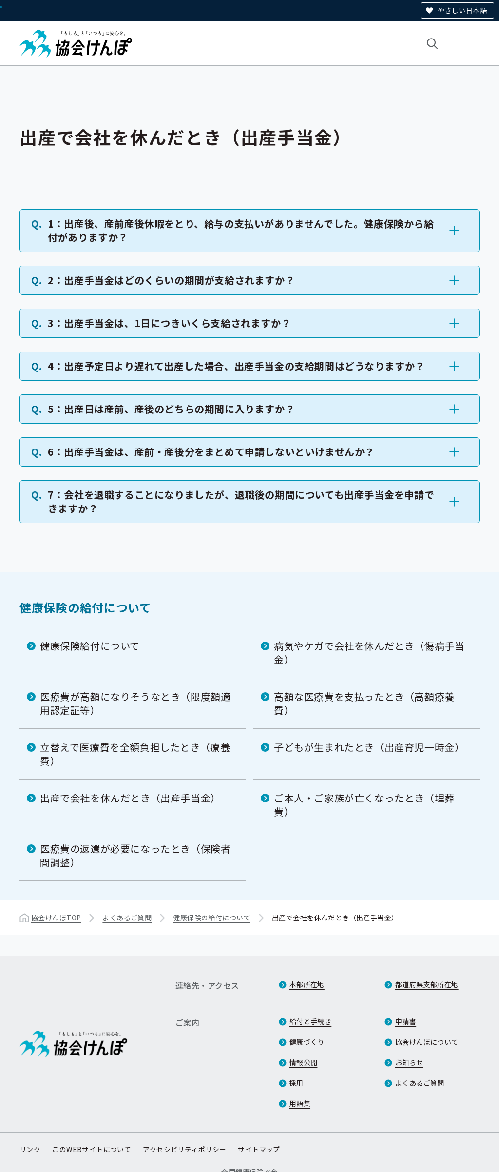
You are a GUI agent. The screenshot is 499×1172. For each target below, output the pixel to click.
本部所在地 (307, 984)
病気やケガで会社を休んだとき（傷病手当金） (369, 652)
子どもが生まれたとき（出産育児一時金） (369, 747)
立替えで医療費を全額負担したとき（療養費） (135, 754)
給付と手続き (310, 1021)
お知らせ (409, 1062)
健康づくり (307, 1042)
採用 (296, 1083)
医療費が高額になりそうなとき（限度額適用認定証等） (135, 703)
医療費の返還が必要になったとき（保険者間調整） (135, 855)
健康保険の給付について (85, 607)
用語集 (299, 1103)
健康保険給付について (90, 646)
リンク (29, 1149)
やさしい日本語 (462, 10)
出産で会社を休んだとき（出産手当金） (130, 798)
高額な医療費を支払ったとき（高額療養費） (364, 703)
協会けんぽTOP (56, 917)
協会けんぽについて (427, 1042)
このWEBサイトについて (91, 1149)
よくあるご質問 (127, 917)
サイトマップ (259, 1149)
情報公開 (303, 1062)
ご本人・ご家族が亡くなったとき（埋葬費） (364, 805)
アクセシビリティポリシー (184, 1149)
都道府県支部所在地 (427, 984)
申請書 (405, 1021)
